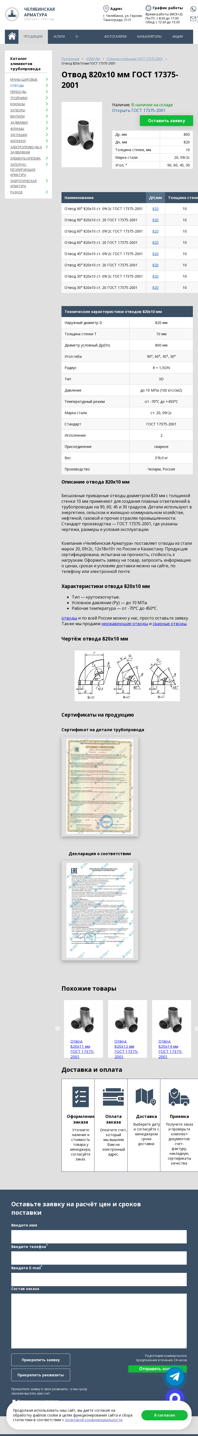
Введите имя (24, 1225)
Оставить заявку (166, 120)
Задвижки (19, 122)
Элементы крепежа (25, 158)
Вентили (17, 116)
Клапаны (17, 104)
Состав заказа (25, 1289)
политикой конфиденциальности (93, 1419)
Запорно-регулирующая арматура (22, 169)
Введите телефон (29, 1247)
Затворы (17, 110)
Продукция (33, 36)
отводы (69, 618)
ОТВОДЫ (17, 85)
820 (155, 208)
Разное (16, 192)
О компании (84, 39)
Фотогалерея (115, 36)
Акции (177, 36)
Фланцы (17, 129)
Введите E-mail (26, 1268)
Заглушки (18, 135)
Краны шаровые (23, 79)
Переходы (18, 92)
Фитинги (18, 141)
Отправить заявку (158, 1370)
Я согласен (164, 1415)
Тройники (18, 98)
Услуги (59, 36)
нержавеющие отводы (124, 623)
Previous (57, 1028)
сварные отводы (169, 623)
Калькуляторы (149, 36)
